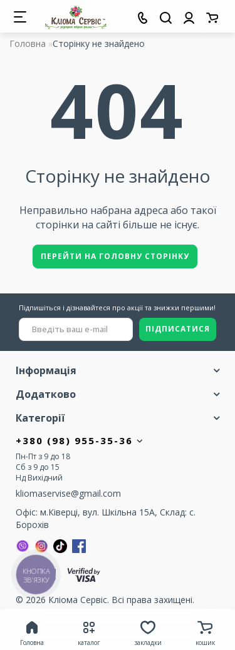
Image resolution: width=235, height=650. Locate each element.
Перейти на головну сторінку (115, 256)
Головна (27, 43)
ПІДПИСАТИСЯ (177, 328)
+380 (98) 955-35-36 (80, 440)
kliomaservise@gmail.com (68, 493)
